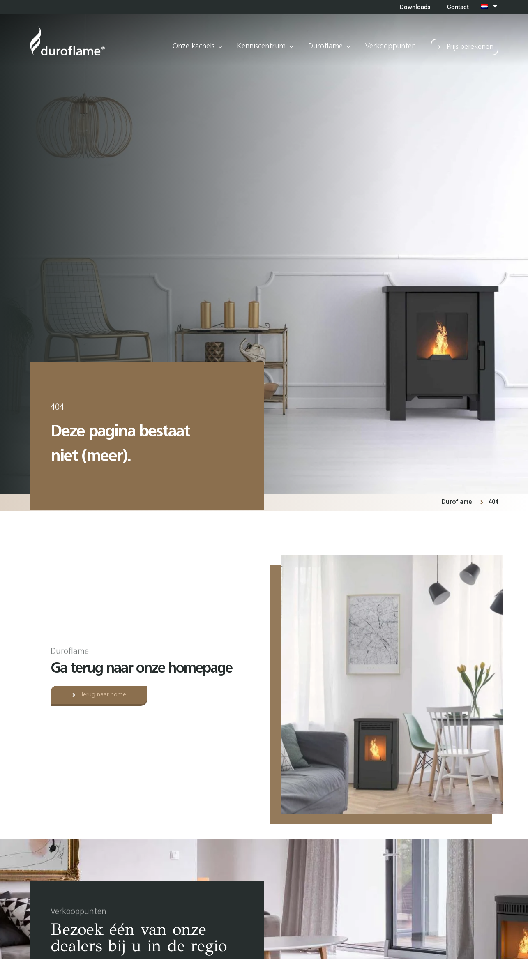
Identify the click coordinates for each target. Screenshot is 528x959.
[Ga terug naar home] (67, 40)
